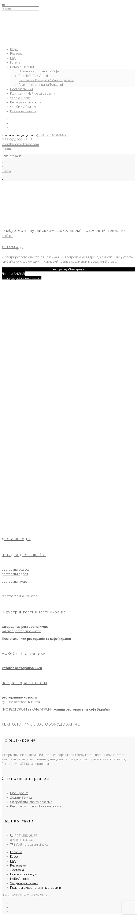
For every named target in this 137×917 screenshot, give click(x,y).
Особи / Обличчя (23, 106)
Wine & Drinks (20, 98)
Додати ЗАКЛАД (13, 273)
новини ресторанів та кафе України (81, 709)
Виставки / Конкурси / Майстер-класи (46, 80)
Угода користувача (24, 883)
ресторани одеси (15, 574)
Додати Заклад (21, 797)
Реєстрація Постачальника (21, 278)
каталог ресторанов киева (21, 631)
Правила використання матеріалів (35, 887)
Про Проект (19, 793)
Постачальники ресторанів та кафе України (36, 638)
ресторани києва (20, 595)
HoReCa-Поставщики (24, 653)
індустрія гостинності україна (34, 611)
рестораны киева (14, 581)
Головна (16, 852)
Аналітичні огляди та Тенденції (41, 84)
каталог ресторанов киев (22, 668)
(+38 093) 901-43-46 (17, 139)
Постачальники (21, 89)
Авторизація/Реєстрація (68, 269)
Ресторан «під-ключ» (25, 102)
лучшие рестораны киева (21, 702)
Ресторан (17, 53)
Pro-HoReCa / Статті (33, 75)
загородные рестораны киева (25, 626)
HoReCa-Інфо (19, 878)
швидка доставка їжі (24, 554)
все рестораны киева (24, 682)
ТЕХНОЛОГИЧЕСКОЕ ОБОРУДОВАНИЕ (41, 724)
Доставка (17, 870)
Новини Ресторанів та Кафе (39, 71)
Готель (15, 62)
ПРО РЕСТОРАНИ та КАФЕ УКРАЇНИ (27, 709)
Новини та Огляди (23, 874)
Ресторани (18, 865)
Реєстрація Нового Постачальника (36, 806)
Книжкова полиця (23, 111)
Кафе (14, 49)
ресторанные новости (19, 697)
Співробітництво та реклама (31, 802)
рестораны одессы (16, 569)
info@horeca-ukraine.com (20, 144)
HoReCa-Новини (22, 67)
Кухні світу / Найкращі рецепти (32, 93)
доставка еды (16, 538)
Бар (13, 58)
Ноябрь (6, 171)
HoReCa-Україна (11, 156)
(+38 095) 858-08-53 (52, 135)
